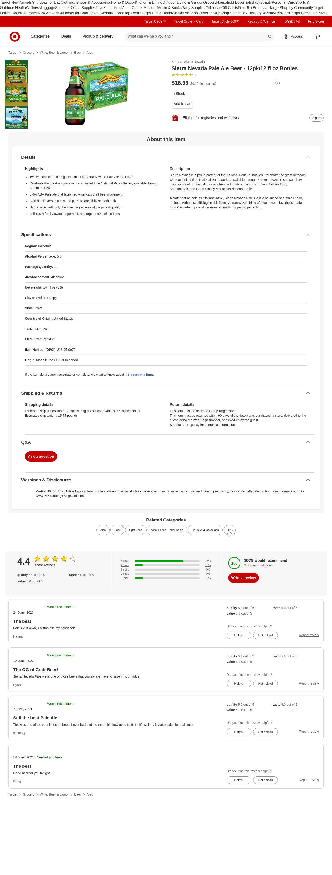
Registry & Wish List (261, 21)
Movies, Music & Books (163, 8)
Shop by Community (296, 8)
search (270, 37)
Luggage (48, 8)
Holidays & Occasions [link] (205, 530)
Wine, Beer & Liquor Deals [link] (166, 530)
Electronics (112, 8)
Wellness (33, 8)
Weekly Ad (180, 13)
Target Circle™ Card (188, 21)
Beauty (266, 2)
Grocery (209, 2)
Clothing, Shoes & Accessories (86, 2)
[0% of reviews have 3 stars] (166, 570)
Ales (90, 52)
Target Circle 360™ (225, 21)
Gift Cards (229, 8)
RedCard (282, 13)
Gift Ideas (213, 8)
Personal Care (283, 2)
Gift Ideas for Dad (46, 2)
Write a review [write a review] (243, 578)
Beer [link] (117, 530)
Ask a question (41, 456)
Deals (16, 13)
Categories (42, 36)
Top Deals (132, 13)
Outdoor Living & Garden (182, 2)
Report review (309, 635)
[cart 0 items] (318, 37)
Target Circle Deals (156, 13)
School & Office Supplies (75, 8)
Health (20, 8)
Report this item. (141, 375)
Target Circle (300, 13)
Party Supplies (193, 8)
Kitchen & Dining (148, 2)
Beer (77, 52)
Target (12, 52)
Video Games (132, 8)
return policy (190, 425)
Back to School (99, 13)
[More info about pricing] (277, 83)
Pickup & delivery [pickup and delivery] (100, 36)
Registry (268, 13)
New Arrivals (48, 13)
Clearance (29, 13)
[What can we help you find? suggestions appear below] (200, 37)
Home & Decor (123, 2)
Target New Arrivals (16, 2)
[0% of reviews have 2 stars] (166, 574)
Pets (241, 8)
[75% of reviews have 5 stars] (166, 561)
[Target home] (14, 36)
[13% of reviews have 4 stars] (166, 565)
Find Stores (320, 13)
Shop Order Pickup (204, 13)
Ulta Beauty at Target (262, 8)
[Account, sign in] (294, 37)
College (118, 13)
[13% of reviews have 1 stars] (166, 578)
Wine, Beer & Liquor (54, 52)
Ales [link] (103, 530)
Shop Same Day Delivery (241, 13)
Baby (256, 2)
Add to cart (182, 104)
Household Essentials (234, 2)
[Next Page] (231, 533)
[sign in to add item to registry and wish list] (316, 118)
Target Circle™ (155, 21)
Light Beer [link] (135, 530)
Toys (99, 8)
